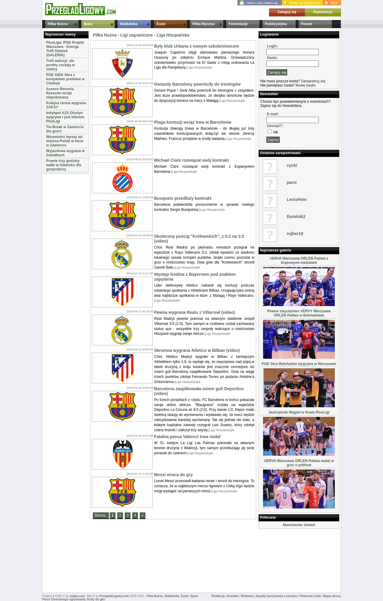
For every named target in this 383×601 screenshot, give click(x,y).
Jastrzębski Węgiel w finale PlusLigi (299, 412)
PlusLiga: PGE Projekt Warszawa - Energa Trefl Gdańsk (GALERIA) (65, 48)
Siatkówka (129, 24)
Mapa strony (332, 596)
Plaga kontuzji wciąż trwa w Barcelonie (192, 122)
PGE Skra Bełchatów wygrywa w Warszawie (299, 364)
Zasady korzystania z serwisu (276, 596)
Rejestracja (322, 12)
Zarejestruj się (313, 81)
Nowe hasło (306, 85)
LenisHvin (297, 199)
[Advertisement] (62, 265)
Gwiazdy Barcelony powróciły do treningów (197, 84)
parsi (292, 182)
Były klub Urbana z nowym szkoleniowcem (196, 46)
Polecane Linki (310, 596)
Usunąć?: (275, 126)
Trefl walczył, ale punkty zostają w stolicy (60, 65)
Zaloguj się (287, 12)
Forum (306, 24)
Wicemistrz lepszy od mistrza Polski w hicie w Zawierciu (64, 141)
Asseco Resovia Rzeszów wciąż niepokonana (60, 93)
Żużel (160, 24)
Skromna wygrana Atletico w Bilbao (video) (197, 350)
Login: (272, 46)
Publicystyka (276, 24)
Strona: (101, 515)
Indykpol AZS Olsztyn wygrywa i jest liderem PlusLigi (65, 117)
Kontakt (232, 596)
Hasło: (272, 58)
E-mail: (273, 114)
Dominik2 (296, 216)
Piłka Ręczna (203, 24)
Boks (88, 24)
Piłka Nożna (58, 24)
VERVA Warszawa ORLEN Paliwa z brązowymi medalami (299, 260)
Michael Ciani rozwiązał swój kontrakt (191, 160)
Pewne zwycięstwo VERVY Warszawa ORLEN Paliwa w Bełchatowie (299, 313)
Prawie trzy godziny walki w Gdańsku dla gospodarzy (63, 165)
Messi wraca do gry (173, 474)
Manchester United (299, 525)
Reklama (247, 596)
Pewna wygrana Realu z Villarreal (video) (194, 312)
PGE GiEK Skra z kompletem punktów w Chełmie (65, 79)
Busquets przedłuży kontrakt (182, 198)
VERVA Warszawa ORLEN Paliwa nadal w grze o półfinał (299, 463)
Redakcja (218, 596)
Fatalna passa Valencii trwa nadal (187, 436)
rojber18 (295, 233)
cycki (292, 165)
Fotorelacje (238, 24)
